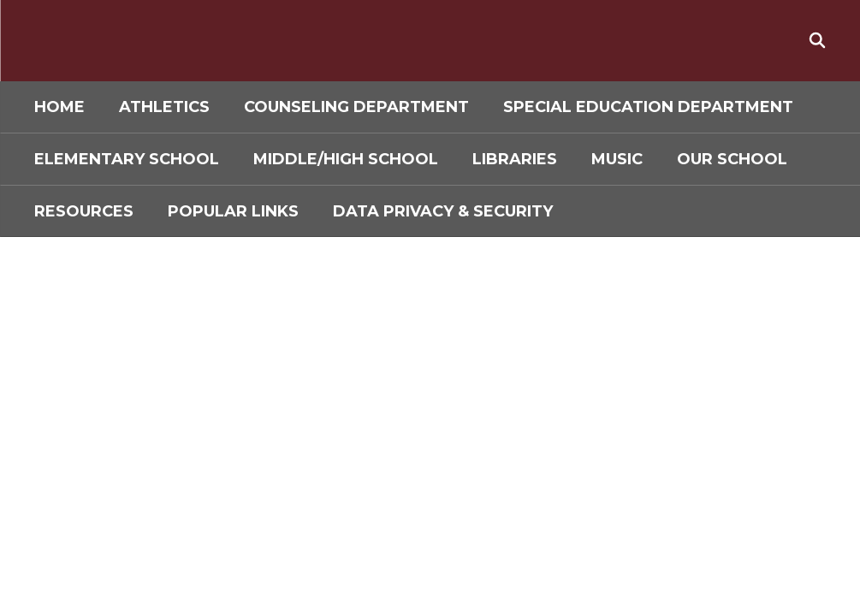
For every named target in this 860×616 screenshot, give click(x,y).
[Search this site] (817, 40)
